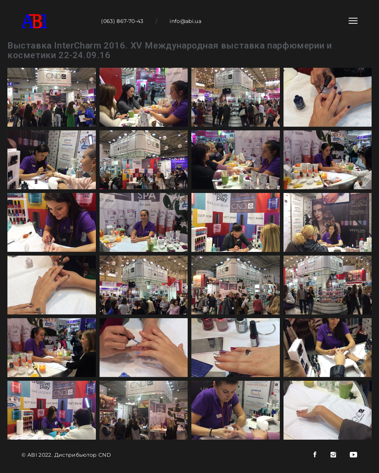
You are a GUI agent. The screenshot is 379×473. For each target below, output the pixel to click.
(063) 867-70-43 (122, 21)
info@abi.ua (185, 21)
